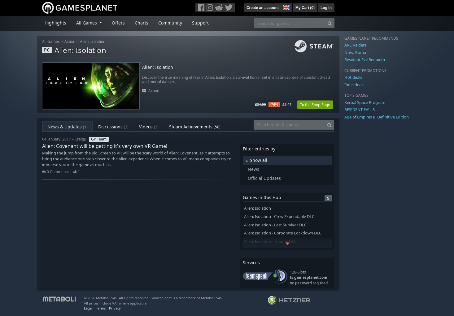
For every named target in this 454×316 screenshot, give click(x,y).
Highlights (55, 23)
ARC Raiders (355, 45)
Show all (258, 160)
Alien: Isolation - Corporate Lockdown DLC (282, 233)
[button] (286, 7)
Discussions (113, 127)
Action (69, 41)
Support (200, 23)
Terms (101, 308)
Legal (88, 308)
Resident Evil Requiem (364, 59)
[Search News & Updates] (289, 125)
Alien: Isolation (92, 41)
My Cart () (305, 8)
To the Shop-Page (315, 104)
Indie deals (354, 84)
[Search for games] (289, 23)
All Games (51, 41)
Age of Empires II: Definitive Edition (376, 117)
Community (170, 23)
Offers (118, 23)
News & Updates (67, 127)
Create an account (263, 8)
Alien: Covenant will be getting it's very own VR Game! (104, 146)
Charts (141, 23)
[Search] (329, 23)
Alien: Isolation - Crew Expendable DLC (279, 216)
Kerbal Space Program (364, 102)
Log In (326, 8)
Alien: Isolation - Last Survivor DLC (275, 225)
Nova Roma (355, 52)
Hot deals (353, 77)
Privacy (115, 308)
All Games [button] (87, 23)
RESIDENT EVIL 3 (359, 109)
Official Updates (264, 178)
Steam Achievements (194, 127)
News (253, 169)
